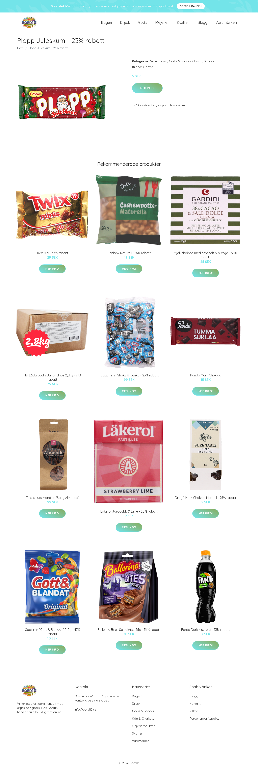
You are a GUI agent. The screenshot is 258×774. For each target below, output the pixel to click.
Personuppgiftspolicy (204, 722)
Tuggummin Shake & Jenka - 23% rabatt (129, 379)
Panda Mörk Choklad (205, 379)
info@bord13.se (86, 713)
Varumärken (226, 24)
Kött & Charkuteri (144, 722)
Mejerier (162, 24)
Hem (20, 52)
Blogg (202, 24)
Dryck (125, 24)
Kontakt (195, 708)
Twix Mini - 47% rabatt (52, 257)
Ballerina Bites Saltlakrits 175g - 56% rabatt (129, 634)
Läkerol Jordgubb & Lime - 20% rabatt (129, 515)
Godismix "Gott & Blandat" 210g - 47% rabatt (52, 636)
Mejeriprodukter (143, 730)
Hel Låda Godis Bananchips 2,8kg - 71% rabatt (52, 381)
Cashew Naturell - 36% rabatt (129, 257)
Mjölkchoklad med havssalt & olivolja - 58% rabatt (205, 259)
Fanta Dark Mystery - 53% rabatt (205, 634)
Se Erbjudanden (191, 6)
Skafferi (183, 24)
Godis (142, 24)
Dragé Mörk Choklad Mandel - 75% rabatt (205, 502)
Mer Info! (147, 92)
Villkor (193, 715)
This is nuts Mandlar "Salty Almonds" (52, 502)
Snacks (209, 65)
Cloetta (197, 65)
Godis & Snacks (180, 65)
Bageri (106, 24)
